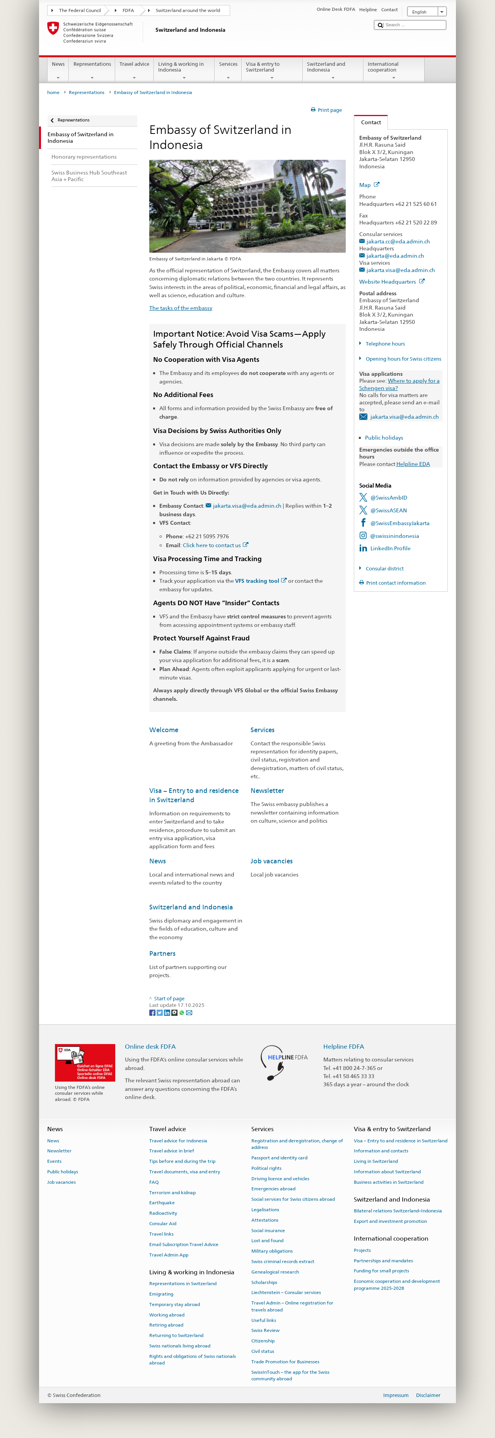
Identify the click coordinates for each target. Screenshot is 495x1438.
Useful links (263, 1320)
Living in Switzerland (376, 1161)
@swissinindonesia (394, 535)
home (53, 92)
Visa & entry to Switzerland (272, 71)
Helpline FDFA (343, 1046)
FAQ (154, 1182)
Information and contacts (381, 1151)
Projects (362, 1250)
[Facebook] (153, 1012)
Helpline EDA (413, 464)
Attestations (264, 1220)
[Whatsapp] (182, 1012)
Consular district (384, 569)
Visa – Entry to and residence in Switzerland (400, 1140)
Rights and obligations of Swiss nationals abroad (192, 1360)
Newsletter (267, 790)
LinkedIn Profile (390, 548)
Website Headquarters (392, 281)
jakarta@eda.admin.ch (395, 255)
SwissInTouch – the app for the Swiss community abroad (290, 1375)
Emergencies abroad (273, 1188)
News (58, 71)
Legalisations (265, 1209)
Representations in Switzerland (183, 1283)
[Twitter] (160, 1012)
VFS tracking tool (261, 580)
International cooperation (394, 71)
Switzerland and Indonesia (333, 71)
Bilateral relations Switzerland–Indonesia (398, 1211)
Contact (367, 122)
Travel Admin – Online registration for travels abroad (292, 1306)
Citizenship (263, 1341)
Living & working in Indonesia (184, 71)
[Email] (189, 1012)
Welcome (163, 730)
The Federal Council (80, 10)
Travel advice (135, 71)
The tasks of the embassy (180, 308)
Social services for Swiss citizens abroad (293, 1199)
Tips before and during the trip (182, 1161)
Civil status (262, 1351)
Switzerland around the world (188, 10)
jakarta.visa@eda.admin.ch (247, 505)
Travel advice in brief (171, 1151)
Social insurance (268, 1230)
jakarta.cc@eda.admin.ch (398, 241)
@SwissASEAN (388, 510)
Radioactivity (163, 1213)
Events (54, 1161)
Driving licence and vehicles (280, 1178)
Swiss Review (265, 1330)
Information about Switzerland (387, 1171)
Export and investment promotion (390, 1221)
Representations (92, 71)
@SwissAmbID (388, 497)
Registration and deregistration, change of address (297, 1144)
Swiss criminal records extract (282, 1261)
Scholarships (264, 1282)
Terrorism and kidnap (172, 1192)
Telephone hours (385, 344)
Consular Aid (162, 1223)
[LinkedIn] (167, 1012)
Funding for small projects (381, 1271)
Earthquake (162, 1202)
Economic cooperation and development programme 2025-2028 (397, 1285)
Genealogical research (275, 1272)
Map (369, 184)
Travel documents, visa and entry (184, 1171)
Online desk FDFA (150, 1046)
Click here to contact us (216, 545)
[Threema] (175, 1012)
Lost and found (267, 1240)
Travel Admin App (168, 1254)
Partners (162, 953)
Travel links (161, 1234)
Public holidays (384, 437)
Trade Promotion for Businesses (285, 1361)
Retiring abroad (166, 1325)
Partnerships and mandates (383, 1260)
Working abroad (166, 1314)
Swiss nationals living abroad (179, 1346)
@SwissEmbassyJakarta (400, 523)
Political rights (266, 1168)
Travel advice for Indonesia (178, 1140)
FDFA (128, 10)
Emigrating (161, 1294)
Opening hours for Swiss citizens (403, 359)
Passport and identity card (279, 1158)
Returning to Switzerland (176, 1335)
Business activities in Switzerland (388, 1182)
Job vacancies (272, 861)
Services (228, 71)
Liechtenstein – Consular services (286, 1292)
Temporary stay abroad (174, 1304)
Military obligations (272, 1251)
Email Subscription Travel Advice (183, 1244)
